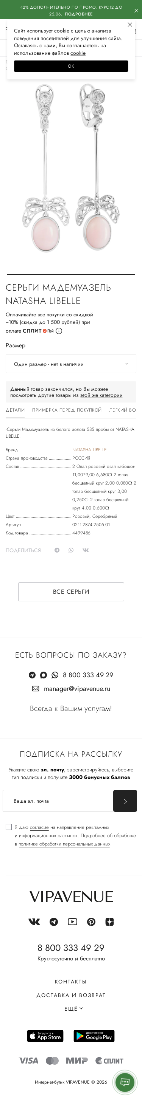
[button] (71, 274)
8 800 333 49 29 (88, 675)
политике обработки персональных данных (64, 843)
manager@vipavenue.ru (77, 688)
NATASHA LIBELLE (89, 449)
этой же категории (101, 395)
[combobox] (71, 363)
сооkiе (78, 53)
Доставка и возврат (71, 995)
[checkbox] (71, 835)
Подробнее (79, 14)
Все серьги (71, 591)
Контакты (71, 981)
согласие (39, 827)
